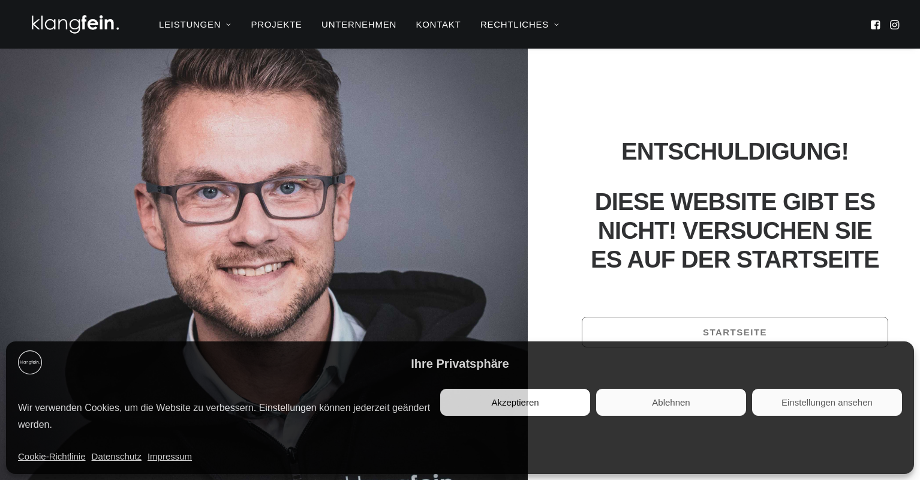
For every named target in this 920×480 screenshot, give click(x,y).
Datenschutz (117, 456)
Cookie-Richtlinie (52, 456)
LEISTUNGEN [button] (195, 24)
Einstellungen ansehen (827, 402)
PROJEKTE (276, 24)
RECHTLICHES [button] (520, 24)
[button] (876, 24)
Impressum (170, 456)
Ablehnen (671, 402)
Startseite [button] (735, 332)
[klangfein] (75, 24)
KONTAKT (438, 24)
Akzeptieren (515, 402)
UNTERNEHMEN (358, 24)
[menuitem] (195, 24)
